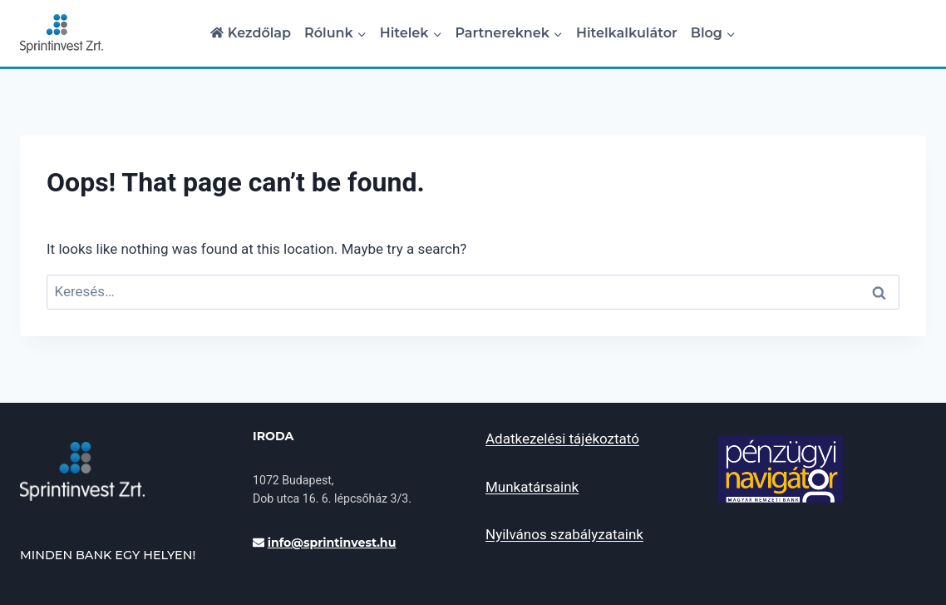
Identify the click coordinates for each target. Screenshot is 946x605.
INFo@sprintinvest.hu (332, 542)
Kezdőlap (250, 33)
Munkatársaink (532, 487)
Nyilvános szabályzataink (564, 534)
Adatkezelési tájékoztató (562, 438)
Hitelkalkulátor (626, 33)
